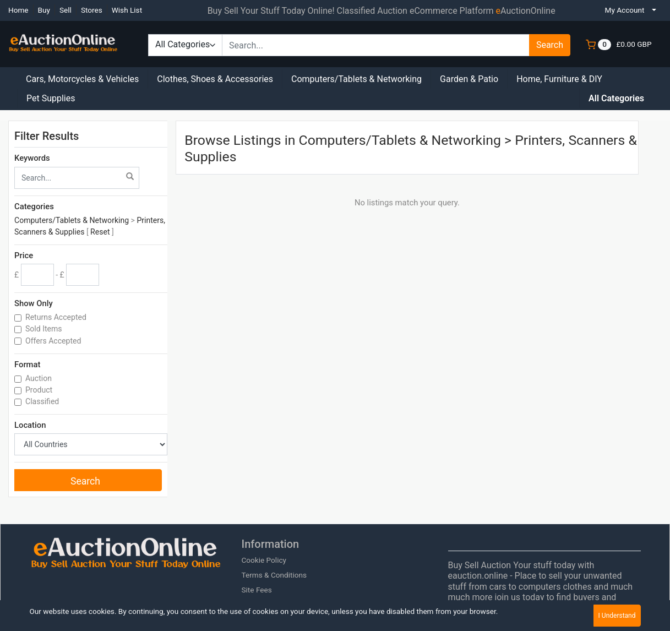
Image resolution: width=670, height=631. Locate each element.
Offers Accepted (54, 340)
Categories (34, 206)
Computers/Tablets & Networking (356, 79)
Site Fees (256, 589)
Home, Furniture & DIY (559, 79)
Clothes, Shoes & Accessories (215, 79)
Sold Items (44, 328)
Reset (100, 231)
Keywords (32, 158)
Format (27, 364)
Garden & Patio (469, 79)
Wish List (127, 10)
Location (30, 425)
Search (549, 45)
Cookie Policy (263, 560)
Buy (44, 10)
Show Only (33, 303)
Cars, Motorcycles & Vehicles (82, 79)
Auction (39, 378)
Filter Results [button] (53, 136)
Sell (65, 10)
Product (40, 389)
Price (23, 255)
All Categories (616, 98)
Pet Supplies (50, 98)
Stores (91, 10)
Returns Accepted (56, 317)
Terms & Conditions (274, 574)
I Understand (617, 615)
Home (18, 10)
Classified (43, 401)
